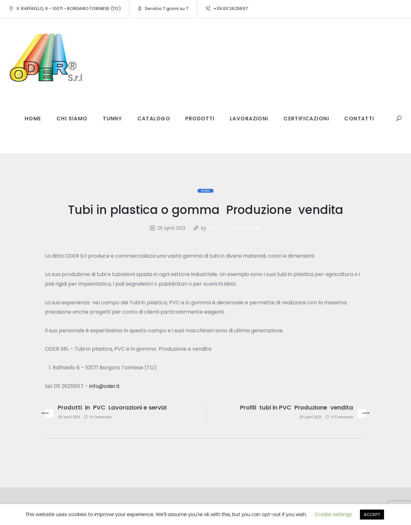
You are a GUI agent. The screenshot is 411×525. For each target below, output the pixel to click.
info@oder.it (104, 386)
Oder (212, 228)
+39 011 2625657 (231, 8)
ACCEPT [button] (372, 514)
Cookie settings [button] (333, 514)
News (205, 191)
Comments (247, 228)
